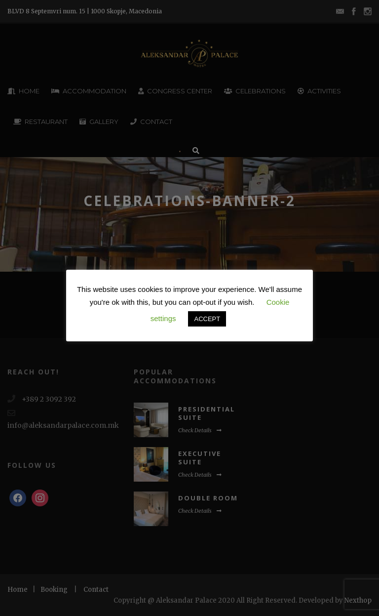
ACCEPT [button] (207, 319)
